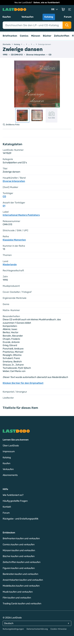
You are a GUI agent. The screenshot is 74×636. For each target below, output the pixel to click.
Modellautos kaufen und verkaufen (21, 585)
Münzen (35, 35)
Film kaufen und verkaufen (17, 597)
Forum (67, 16)
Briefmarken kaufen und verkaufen (21, 538)
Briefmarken (10, 35)
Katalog (48, 16)
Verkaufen (27, 16)
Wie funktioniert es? (13, 495)
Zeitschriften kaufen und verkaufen (21, 562)
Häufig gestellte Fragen (15, 501)
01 (4, 205)
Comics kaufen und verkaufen (18, 544)
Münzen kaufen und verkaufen (19, 550)
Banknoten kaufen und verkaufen (20, 574)
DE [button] (55, 9)
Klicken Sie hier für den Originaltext (23, 383)
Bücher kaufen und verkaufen (18, 556)
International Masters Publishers (21, 215)
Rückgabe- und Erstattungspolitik (20, 518)
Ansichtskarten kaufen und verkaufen (23, 579)
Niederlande (10, 264)
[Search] (33, 25)
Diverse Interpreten (35, 54)
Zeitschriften (61, 35)
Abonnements (10, 475)
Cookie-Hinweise (58, 629)
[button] (63, 9)
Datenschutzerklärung (37, 629)
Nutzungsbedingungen (13, 629)
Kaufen (7, 16)
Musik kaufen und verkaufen (18, 591)
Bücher (47, 35)
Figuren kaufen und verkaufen (19, 568)
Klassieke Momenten (14, 239)
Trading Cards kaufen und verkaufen (22, 603)
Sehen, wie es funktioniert (46, 2)
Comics (24, 35)
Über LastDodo (11, 445)
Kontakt (7, 506)
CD (50, 54)
